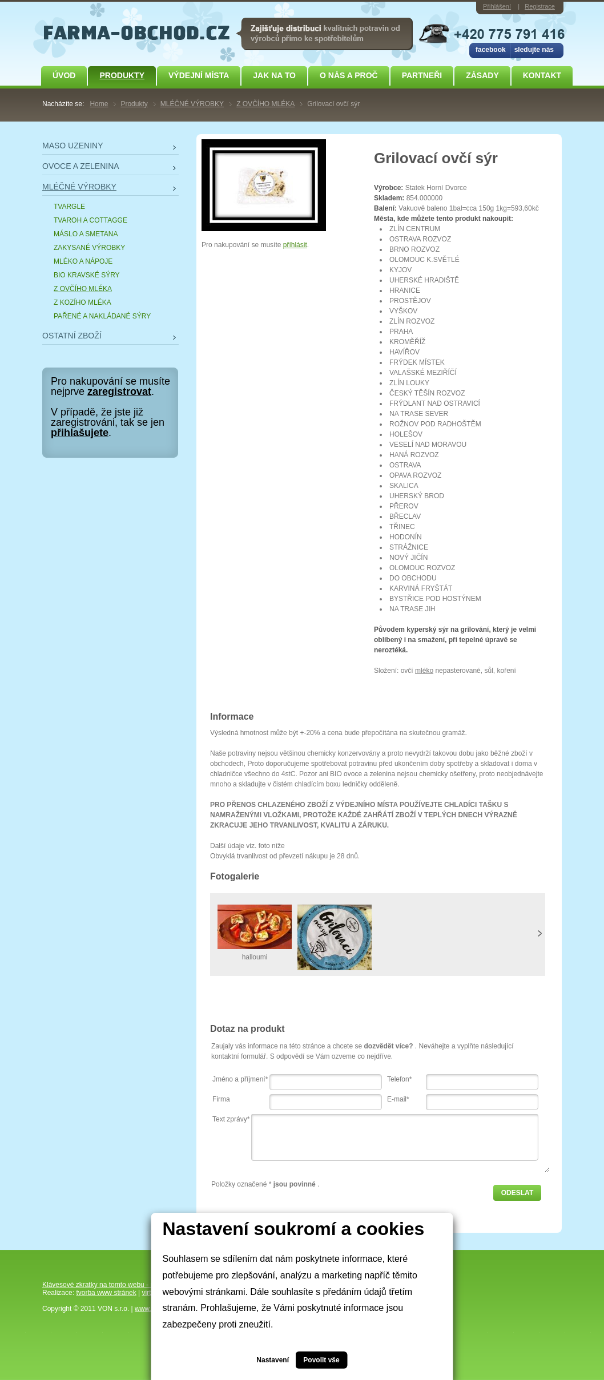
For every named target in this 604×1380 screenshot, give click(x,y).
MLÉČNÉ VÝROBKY (192, 104)
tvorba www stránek (106, 1293)
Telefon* (399, 1079)
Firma (221, 1099)
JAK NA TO (274, 75)
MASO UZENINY (72, 145)
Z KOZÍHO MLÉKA (82, 302)
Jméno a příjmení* (240, 1079)
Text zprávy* (230, 1119)
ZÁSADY (482, 75)
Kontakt (542, 75)
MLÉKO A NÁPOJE (83, 261)
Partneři (422, 75)
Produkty (121, 75)
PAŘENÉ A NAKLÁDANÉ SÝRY (102, 316)
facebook (491, 50)
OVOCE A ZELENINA (80, 166)
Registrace (540, 6)
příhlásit (295, 245)
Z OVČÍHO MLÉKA (265, 104)
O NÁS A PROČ (349, 75)
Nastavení (272, 1360)
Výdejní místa (198, 75)
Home (99, 104)
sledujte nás (534, 50)
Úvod (64, 75)
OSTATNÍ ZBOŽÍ (72, 335)
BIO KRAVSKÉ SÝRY (87, 275)
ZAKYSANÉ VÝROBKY (89, 248)
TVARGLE (69, 207)
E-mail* (398, 1099)
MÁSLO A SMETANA (86, 234)
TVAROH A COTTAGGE (90, 220)
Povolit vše (321, 1360)
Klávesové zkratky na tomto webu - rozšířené (110, 1285)
